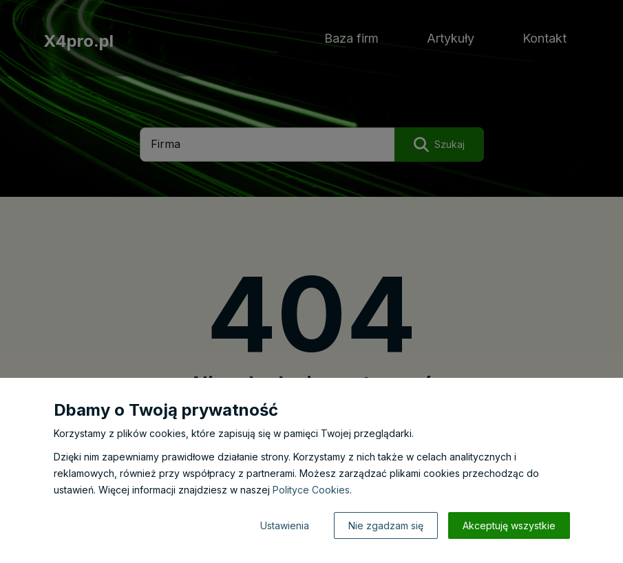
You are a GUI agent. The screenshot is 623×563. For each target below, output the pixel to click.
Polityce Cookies (311, 490)
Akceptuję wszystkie (509, 525)
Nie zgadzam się (385, 525)
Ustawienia (284, 525)
